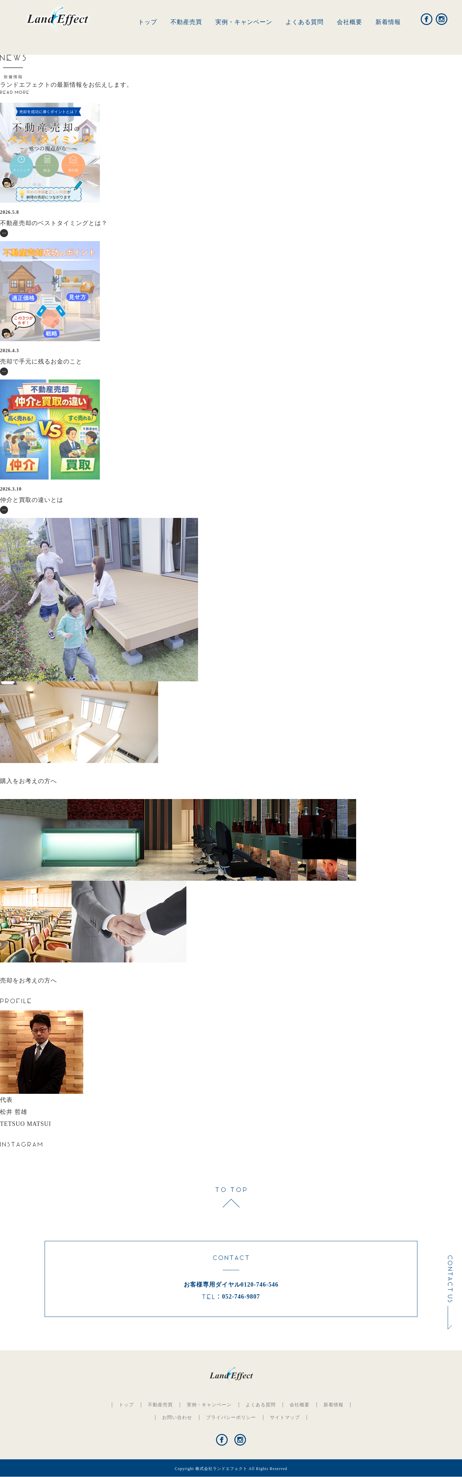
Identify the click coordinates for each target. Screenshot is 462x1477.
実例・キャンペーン (243, 22)
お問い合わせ (177, 1417)
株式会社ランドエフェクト (221, 1468)
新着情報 (388, 22)
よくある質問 (305, 22)
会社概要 (349, 22)
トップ (147, 22)
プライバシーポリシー (231, 1417)
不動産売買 (186, 22)
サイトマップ (285, 1417)
